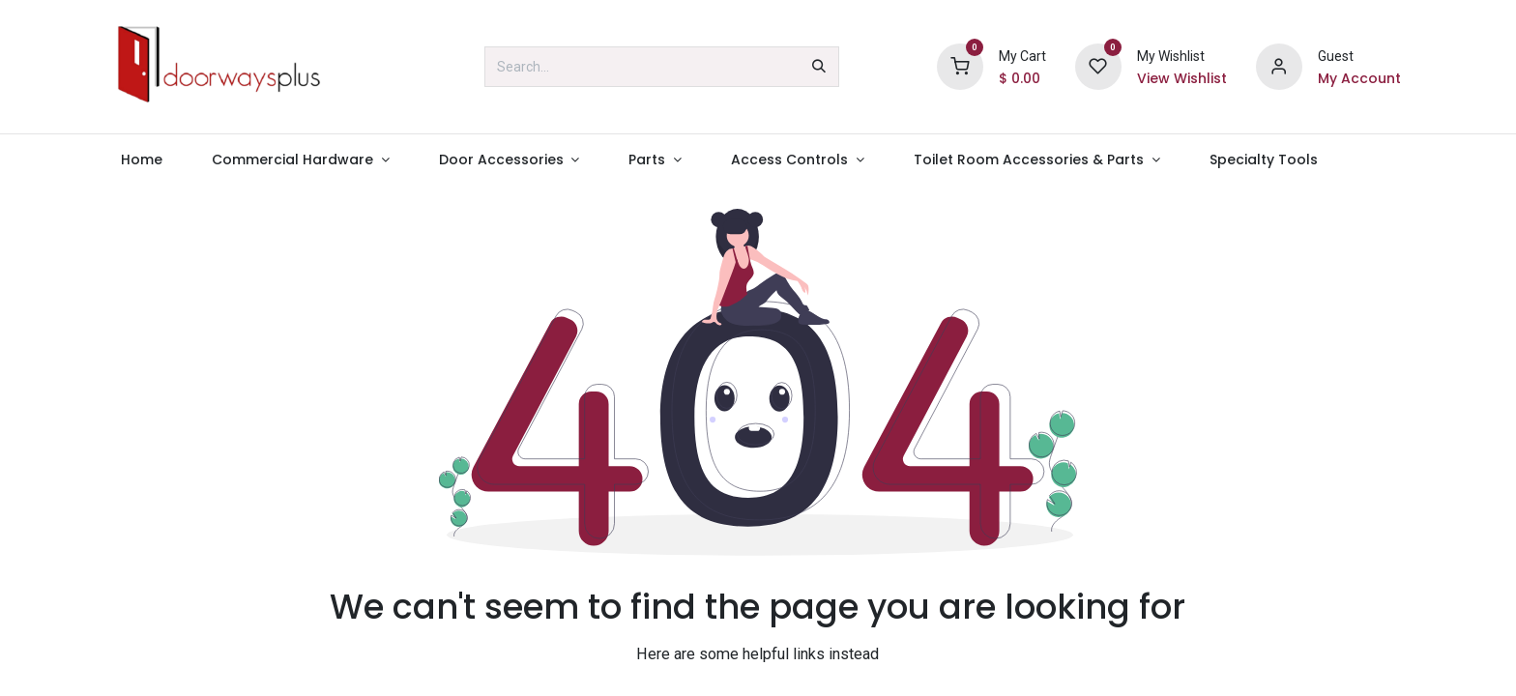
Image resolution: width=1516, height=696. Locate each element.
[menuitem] (141, 160)
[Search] (819, 66)
